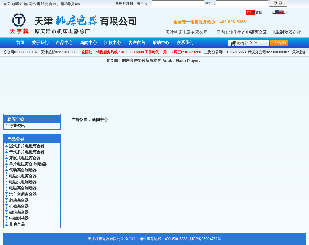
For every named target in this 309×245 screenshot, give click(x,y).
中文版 (257, 12)
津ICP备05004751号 (204, 239)
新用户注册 (124, 3)
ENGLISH (280, 12)
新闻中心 (100, 119)
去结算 (279, 43)
